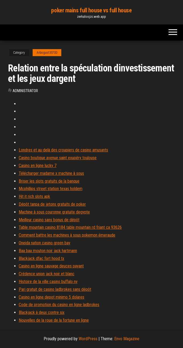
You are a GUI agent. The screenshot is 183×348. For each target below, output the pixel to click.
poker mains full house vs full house (91, 10)
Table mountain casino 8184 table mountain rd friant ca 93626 (70, 227)
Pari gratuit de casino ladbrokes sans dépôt (55, 289)
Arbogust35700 (47, 53)
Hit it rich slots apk (34, 196)
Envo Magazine (126, 338)
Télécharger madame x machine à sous (51, 173)
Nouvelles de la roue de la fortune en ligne (54, 320)
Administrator (25, 91)
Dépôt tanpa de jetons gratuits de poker (52, 204)
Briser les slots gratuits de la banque (49, 181)
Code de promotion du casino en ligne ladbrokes (59, 304)
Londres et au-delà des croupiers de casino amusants (63, 150)
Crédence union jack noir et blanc (46, 273)
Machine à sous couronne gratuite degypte (54, 212)
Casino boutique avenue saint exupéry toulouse (58, 157)
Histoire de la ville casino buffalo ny (48, 281)
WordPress (88, 338)
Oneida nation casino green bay (44, 242)
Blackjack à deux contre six (41, 312)
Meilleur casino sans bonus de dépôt (49, 219)
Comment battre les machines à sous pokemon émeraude (67, 235)
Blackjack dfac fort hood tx (41, 258)
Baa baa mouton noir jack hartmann (48, 250)
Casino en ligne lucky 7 (37, 165)
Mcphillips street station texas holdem (50, 188)
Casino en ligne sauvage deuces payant (51, 266)
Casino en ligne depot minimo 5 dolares (51, 297)
